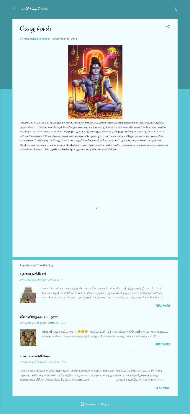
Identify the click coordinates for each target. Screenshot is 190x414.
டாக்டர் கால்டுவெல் (35, 356)
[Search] (175, 10)
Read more (162, 305)
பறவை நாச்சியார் (33, 274)
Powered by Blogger (95, 404)
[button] (168, 27)
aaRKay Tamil (34, 9)
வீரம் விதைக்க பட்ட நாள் (39, 317)
